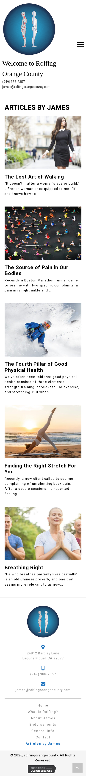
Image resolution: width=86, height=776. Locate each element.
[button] (79, 45)
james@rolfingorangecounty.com (26, 87)
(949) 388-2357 (13, 82)
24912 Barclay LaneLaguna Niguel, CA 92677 (43, 655)
